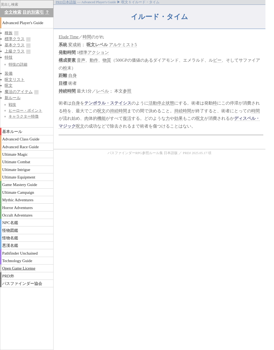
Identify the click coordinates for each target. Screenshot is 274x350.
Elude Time (68, 37)
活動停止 (157, 103)
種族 (9, 33)
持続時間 (67, 91)
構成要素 (67, 60)
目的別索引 (33, 12)
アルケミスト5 (123, 44)
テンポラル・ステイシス (107, 103)
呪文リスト (15, 79)
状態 (170, 103)
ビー (217, 60)
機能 (101, 118)
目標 (63, 83)
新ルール (13, 97)
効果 (178, 118)
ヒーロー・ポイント (25, 110)
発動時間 (67, 52)
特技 (9, 57)
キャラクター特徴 (24, 116)
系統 (63, 44)
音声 (81, 60)
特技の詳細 (18, 64)
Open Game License (18, 268)
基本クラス (15, 45)
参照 (127, 91)
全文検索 (12, 12)
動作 (94, 60)
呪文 (90, 44)
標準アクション (94, 52)
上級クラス (15, 51)
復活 (127, 118)
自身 (72, 75)
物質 (106, 60)
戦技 (12, 104)
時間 (87, 37)
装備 (9, 73)
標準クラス (15, 38)
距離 (63, 75)
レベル (101, 44)
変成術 (74, 44)
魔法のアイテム (19, 91)
